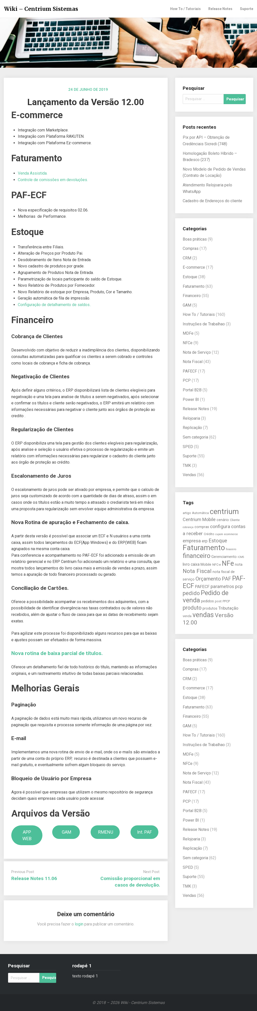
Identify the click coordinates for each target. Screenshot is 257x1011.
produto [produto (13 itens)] (192, 608)
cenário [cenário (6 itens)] (223, 520)
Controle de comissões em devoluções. (53, 179)
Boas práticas (195, 239)
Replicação (192, 427)
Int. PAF (144, 832)
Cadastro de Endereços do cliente (212, 200)
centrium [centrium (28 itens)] (224, 511)
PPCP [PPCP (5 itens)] (226, 601)
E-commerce (194, 267)
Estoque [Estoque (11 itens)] (218, 541)
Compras (191, 248)
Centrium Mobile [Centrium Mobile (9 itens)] (199, 519)
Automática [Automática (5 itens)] (200, 513)
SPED (188, 446)
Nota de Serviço (197, 352)
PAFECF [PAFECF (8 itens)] (202, 586)
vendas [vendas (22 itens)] (203, 615)
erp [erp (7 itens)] (205, 541)
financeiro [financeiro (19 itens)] (196, 555)
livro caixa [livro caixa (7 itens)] (191, 564)
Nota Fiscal (193, 361)
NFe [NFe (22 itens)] (228, 563)
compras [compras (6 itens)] (202, 527)
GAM (66, 832)
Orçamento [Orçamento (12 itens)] (208, 579)
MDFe (188, 333)
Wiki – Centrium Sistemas (41, 9)
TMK (187, 465)
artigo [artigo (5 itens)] (187, 513)
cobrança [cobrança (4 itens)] (188, 527)
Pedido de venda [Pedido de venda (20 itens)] (205, 596)
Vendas (189, 474)
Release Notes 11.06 (34, 878)
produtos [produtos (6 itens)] (210, 608)
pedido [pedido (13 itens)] (191, 593)
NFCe (187, 342)
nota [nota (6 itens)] (238, 564)
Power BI (191, 399)
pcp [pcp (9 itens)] (239, 586)
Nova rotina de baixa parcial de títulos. (57, 653)
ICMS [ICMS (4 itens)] (241, 557)
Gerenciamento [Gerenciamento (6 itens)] (224, 557)
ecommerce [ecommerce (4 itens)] (231, 534)
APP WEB (27, 835)
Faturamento (194, 286)
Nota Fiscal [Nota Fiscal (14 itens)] (197, 571)
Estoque (190, 276)
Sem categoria (195, 437)
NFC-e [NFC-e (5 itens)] (216, 564)
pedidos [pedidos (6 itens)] (207, 601)
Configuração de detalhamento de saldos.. (54, 304)
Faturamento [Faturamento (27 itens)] (204, 547)
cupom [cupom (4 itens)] (219, 534)
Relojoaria (191, 418)
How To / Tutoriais (185, 9)
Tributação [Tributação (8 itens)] (228, 608)
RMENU (105, 832)
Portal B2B (192, 390)
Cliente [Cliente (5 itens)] (235, 520)
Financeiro (192, 295)
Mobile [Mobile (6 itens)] (206, 564)
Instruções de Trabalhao (204, 324)
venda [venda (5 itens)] (187, 616)
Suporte (246, 9)
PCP (187, 380)
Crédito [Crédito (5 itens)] (209, 534)
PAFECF (190, 371)
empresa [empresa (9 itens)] (192, 540)
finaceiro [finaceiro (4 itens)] (231, 549)
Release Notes (220, 9)
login (79, 924)
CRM (187, 258)
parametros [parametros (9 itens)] (222, 586)
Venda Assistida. (32, 173)
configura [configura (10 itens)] (220, 526)
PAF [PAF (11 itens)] (226, 579)
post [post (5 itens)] (218, 601)
